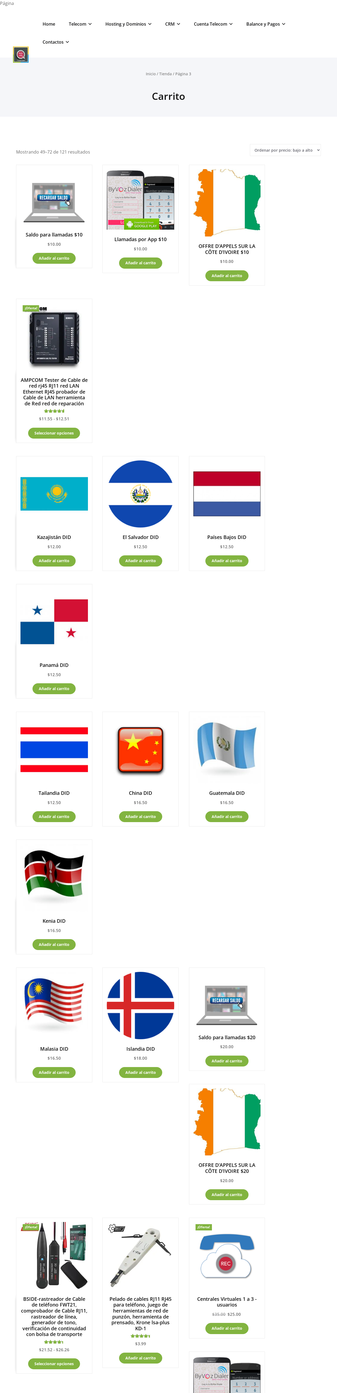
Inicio (151, 73)
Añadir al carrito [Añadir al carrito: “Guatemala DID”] (207, 534)
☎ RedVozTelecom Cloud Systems (168, 1360)
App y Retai (28, 1174)
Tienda (165, 73)
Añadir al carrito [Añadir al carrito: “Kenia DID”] (286, 534)
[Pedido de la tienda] (285, 150)
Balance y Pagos (265, 24)
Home (49, 24)
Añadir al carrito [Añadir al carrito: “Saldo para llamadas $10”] (49, 250)
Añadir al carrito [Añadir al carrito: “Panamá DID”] (286, 415)
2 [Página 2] (147, 1026)
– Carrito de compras (49, 1119)
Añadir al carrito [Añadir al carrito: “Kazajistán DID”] (49, 415)
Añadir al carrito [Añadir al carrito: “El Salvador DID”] (128, 415)
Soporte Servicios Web (120, 1258)
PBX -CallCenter (32, 1160)
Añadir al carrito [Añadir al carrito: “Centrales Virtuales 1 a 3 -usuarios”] (207, 783)
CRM (172, 24)
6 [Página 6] (204, 1026)
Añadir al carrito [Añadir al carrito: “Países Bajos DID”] (207, 415)
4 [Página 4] (176, 1026)
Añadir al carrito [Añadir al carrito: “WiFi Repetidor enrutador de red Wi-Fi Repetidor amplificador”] (286, 955)
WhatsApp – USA (109, 1281)
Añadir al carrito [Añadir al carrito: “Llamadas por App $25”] (286, 772)
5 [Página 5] (190, 1026)
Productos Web (109, 1187)
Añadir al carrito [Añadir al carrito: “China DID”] (128, 534)
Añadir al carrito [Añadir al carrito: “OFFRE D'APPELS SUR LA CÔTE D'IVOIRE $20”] (286, 659)
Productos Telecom (113, 1173)
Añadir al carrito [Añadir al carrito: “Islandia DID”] (128, 653)
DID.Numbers (107, 1215)
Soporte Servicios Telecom (124, 1268)
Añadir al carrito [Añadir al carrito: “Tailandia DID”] (49, 534)
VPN (123, 1201)
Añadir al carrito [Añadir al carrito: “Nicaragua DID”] (128, 944)
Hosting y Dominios (128, 24)
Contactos (56, 42)
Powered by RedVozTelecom (117, 1381)
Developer (192, 1381)
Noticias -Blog (29, 1215)
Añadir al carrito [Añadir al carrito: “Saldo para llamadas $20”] (207, 643)
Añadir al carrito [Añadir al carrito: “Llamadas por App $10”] (128, 254)
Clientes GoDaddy (34, 1146)
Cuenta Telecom (213, 24)
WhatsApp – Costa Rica (115, 1309)
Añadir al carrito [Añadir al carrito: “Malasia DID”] (49, 653)
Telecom (80, 24)
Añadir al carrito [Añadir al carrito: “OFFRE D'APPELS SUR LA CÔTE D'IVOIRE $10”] (207, 266)
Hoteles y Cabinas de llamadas (44, 1202)
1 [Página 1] (132, 1026)
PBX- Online (105, 1228)
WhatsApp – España (112, 1295)
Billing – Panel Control (39, 1133)
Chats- (104, 1242)
